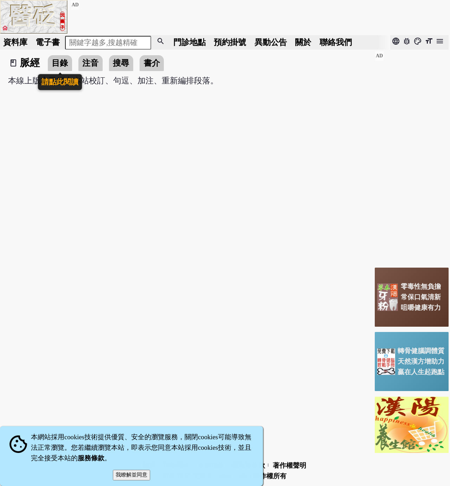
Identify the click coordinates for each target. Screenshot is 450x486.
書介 (152, 63)
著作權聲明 (289, 465)
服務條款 (91, 458)
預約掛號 (230, 42)
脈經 (30, 62)
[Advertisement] (412, 156)
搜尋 (121, 63)
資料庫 (15, 42)
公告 (271, 42)
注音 (90, 63)
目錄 (60, 63)
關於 (303, 42)
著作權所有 (270, 476)
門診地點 (189, 42)
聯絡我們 (336, 42)
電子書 (48, 42)
